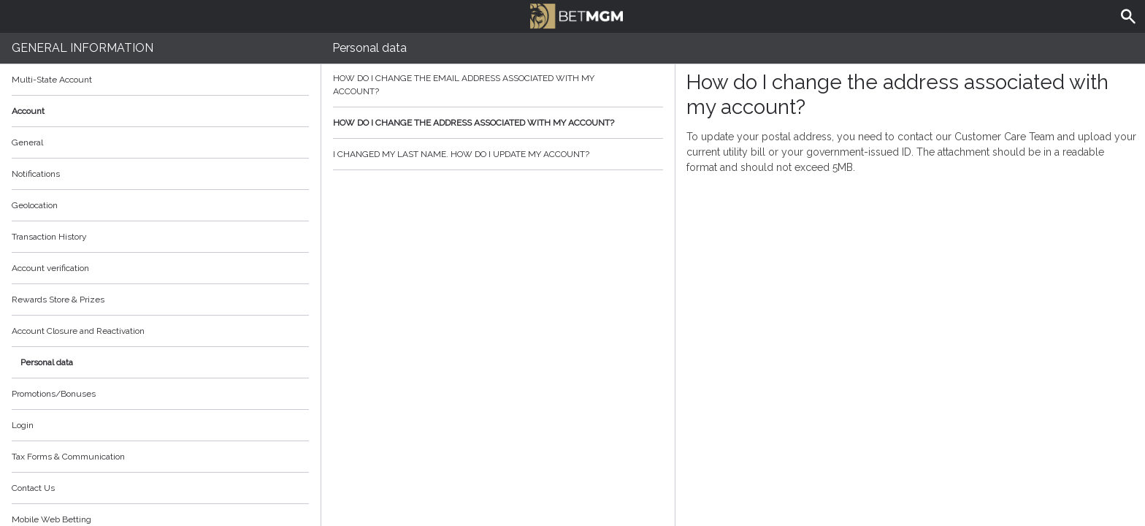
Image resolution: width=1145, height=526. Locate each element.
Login (23, 425)
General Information (82, 48)
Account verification (50, 268)
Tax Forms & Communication (160, 456)
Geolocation (35, 205)
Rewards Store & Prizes (58, 299)
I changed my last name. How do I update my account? (498, 154)
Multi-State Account (52, 80)
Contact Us (33, 488)
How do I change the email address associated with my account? (498, 84)
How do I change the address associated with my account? (498, 123)
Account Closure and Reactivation (78, 331)
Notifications (36, 174)
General (27, 142)
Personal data (46, 362)
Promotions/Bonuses (54, 394)
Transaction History (49, 237)
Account (160, 111)
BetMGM (576, 14)
